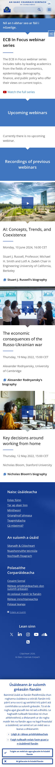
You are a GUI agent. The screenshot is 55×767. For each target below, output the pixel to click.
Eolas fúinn (14, 500)
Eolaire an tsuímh (18, 612)
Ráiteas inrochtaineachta (22, 599)
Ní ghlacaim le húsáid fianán (29, 761)
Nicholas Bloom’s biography (27, 474)
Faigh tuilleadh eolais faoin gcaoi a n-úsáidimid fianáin (29, 741)
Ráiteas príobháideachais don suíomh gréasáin (25, 587)
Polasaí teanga (16, 604)
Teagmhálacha (16, 520)
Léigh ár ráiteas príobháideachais (29, 734)
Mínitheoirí (14, 510)
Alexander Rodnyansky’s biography (22, 382)
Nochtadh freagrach (19, 556)
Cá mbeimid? (15, 525)
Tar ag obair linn (17, 505)
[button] (49, 3)
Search (39, 9)
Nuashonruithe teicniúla (22, 551)
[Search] (26, 9)
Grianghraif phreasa (19, 515)
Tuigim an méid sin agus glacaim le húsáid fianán (30, 753)
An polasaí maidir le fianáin (24, 594)
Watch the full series (21, 92)
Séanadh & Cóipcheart (21, 545)
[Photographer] (52, 323)
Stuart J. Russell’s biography (27, 280)
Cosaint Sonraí (16, 581)
